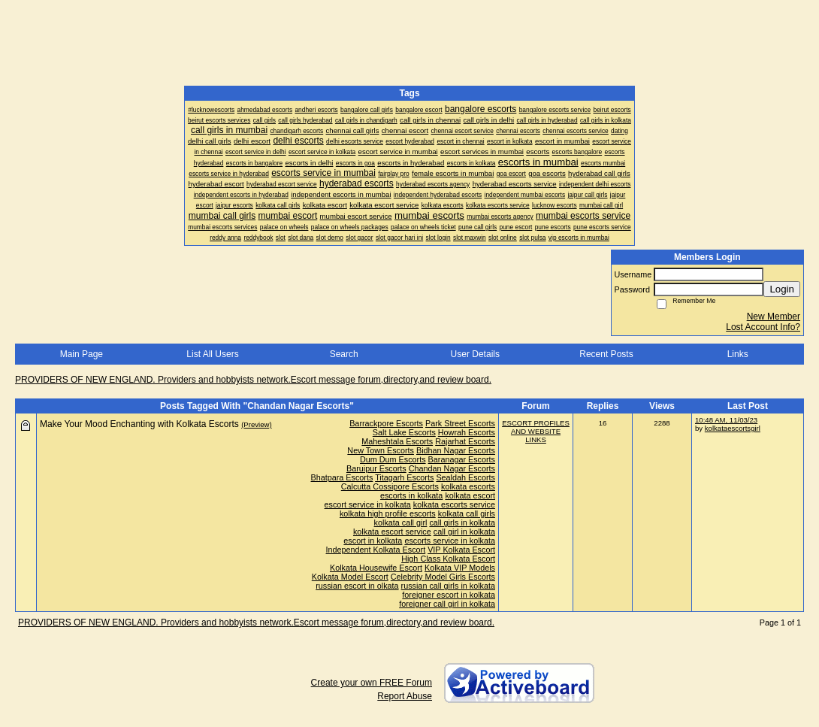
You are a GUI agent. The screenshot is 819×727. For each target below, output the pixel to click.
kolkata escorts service (454, 504)
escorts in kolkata (411, 495)
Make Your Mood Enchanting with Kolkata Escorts (139, 424)
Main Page (81, 354)
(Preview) (256, 424)
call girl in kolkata (464, 531)
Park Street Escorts (460, 423)
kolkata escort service (392, 531)
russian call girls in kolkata (448, 585)
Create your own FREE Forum (371, 682)
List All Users (212, 354)
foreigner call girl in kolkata (447, 603)
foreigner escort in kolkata (448, 594)
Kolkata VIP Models (460, 567)
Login (781, 289)
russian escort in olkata (357, 585)
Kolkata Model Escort (350, 576)
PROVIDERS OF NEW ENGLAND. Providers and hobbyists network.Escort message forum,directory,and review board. (253, 379)
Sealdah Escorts (465, 477)
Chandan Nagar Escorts (452, 468)
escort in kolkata (372, 540)
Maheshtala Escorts (397, 441)
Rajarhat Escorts (465, 441)
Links (737, 354)
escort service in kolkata (368, 504)
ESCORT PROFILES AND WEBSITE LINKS (536, 431)
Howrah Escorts (466, 432)
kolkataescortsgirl (732, 428)
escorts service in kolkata (449, 540)
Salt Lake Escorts (404, 432)
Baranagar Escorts (461, 459)
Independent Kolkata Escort (376, 549)
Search (344, 354)
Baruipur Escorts (376, 468)
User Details (475, 354)
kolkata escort (470, 495)
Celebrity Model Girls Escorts (443, 576)
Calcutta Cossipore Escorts (390, 486)
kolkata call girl (401, 522)
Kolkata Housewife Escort (376, 567)
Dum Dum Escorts (393, 459)
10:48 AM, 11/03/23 (726, 420)
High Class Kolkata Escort (448, 558)
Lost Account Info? (763, 327)
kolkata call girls (466, 513)
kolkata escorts (468, 486)
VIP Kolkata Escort (461, 549)
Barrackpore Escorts (386, 423)
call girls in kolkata (462, 522)
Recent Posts (606, 354)
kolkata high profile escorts (388, 513)
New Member (773, 316)
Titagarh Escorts (404, 477)
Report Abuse (404, 696)
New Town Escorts (380, 450)
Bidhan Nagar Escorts (455, 450)
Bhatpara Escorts (342, 477)
